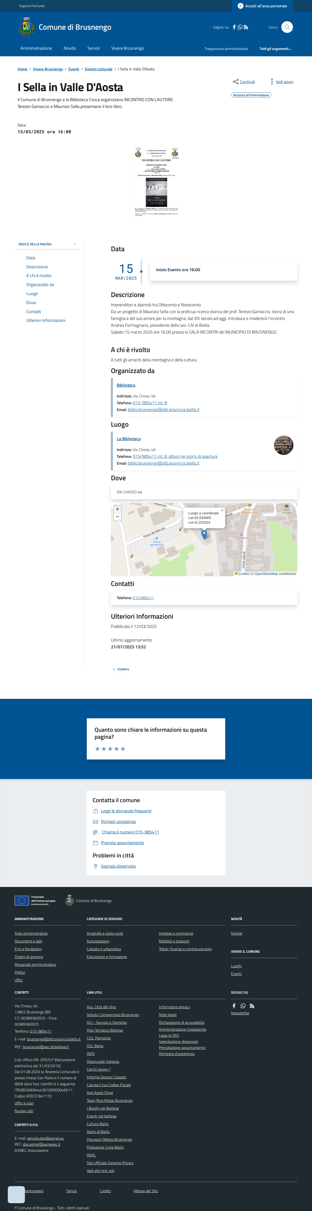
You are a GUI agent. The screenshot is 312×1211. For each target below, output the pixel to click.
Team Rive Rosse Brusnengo (110, 1100)
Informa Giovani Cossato (106, 1077)
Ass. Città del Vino (101, 1007)
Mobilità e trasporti (174, 941)
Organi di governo (29, 957)
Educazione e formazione (107, 957)
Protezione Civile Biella (105, 1147)
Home (22, 69)
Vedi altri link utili (100, 1170)
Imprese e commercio (176, 933)
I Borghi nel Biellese (103, 1108)
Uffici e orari (24, 1103)
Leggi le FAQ (169, 1035)
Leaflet (242, 574)
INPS (91, 1054)
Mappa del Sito (146, 1191)
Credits (105, 1191)
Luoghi (236, 966)
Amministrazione (36, 48)
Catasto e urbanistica (104, 949)
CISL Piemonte (99, 1038)
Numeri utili (24, 1111)
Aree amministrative (31, 933)
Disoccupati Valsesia (103, 1061)
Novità (70, 48)
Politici (20, 972)
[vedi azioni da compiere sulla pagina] (280, 82)
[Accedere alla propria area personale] (262, 6)
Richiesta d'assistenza (177, 1054)
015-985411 (40, 1031)
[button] (204, 535)
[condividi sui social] (243, 82)
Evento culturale (98, 69)
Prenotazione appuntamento (182, 1047)
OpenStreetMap (266, 574)
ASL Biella (95, 1046)
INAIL (91, 1155)
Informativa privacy (174, 1007)
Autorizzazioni (98, 941)
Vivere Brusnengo (127, 48)
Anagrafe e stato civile (105, 933)
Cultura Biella (97, 1124)
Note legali (167, 1015)
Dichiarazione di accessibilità (181, 1022)
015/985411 (143, 598)
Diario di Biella (98, 1131)
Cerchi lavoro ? (98, 1069)
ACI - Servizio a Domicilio (107, 1022)
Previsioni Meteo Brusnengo (109, 1139)
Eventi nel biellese (102, 1116)
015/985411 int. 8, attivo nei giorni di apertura (175, 456)
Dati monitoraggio (29, 1191)
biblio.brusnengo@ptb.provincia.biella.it (163, 409)
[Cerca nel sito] (285, 27)
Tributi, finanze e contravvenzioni (185, 949)
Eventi (73, 69)
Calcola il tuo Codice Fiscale (109, 1085)
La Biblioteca (129, 438)
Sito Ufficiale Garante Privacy (110, 1163)
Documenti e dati (28, 941)
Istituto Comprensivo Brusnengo (113, 1015)
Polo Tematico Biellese (105, 1030)
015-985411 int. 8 (150, 402)
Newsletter (240, 1013)
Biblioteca (126, 385)
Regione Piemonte (32, 5)
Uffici (19, 980)
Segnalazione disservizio (178, 1041)
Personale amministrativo (35, 964)
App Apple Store (100, 1093)
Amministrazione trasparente (182, 1029)
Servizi (94, 48)
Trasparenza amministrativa (226, 48)
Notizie (236, 933)
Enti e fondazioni (28, 949)
